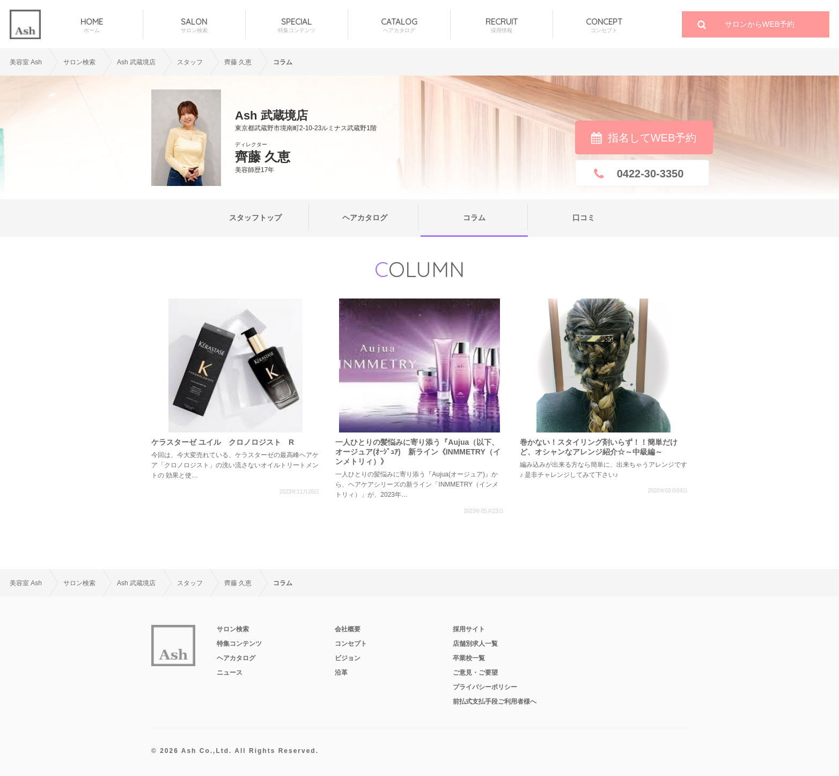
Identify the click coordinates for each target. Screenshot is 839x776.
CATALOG (399, 25)
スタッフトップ (255, 217)
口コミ (583, 217)
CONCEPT (604, 25)
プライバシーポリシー (485, 687)
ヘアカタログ (364, 217)
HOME (91, 25)
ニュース (229, 672)
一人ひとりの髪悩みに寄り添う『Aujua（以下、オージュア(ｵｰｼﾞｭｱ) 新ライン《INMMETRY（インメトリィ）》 (417, 452)
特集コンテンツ (239, 643)
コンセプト (351, 643)
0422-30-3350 (650, 173)
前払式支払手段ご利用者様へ (494, 701)
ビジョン (347, 658)
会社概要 (347, 629)
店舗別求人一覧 (475, 643)
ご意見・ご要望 (475, 672)
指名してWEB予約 (652, 138)
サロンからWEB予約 (760, 24)
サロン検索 (79, 62)
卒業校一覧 (469, 658)
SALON (194, 25)
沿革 (341, 672)
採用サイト (469, 629)
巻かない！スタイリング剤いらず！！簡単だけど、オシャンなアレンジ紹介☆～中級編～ (599, 447)
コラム (474, 217)
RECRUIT (501, 25)
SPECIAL (296, 25)
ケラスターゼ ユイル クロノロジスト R (222, 442)
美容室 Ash (26, 62)
